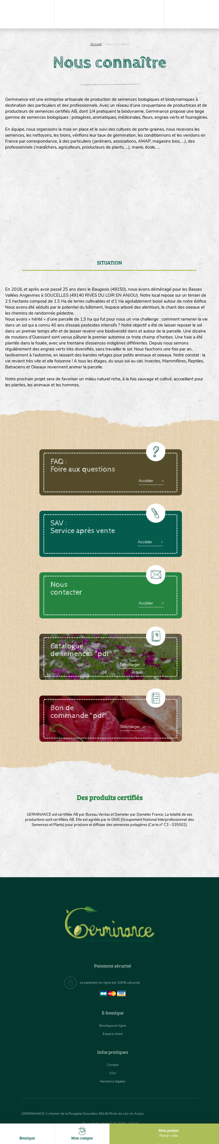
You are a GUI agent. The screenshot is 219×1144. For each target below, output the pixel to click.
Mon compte (82, 1134)
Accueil (96, 44)
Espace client (112, 1033)
